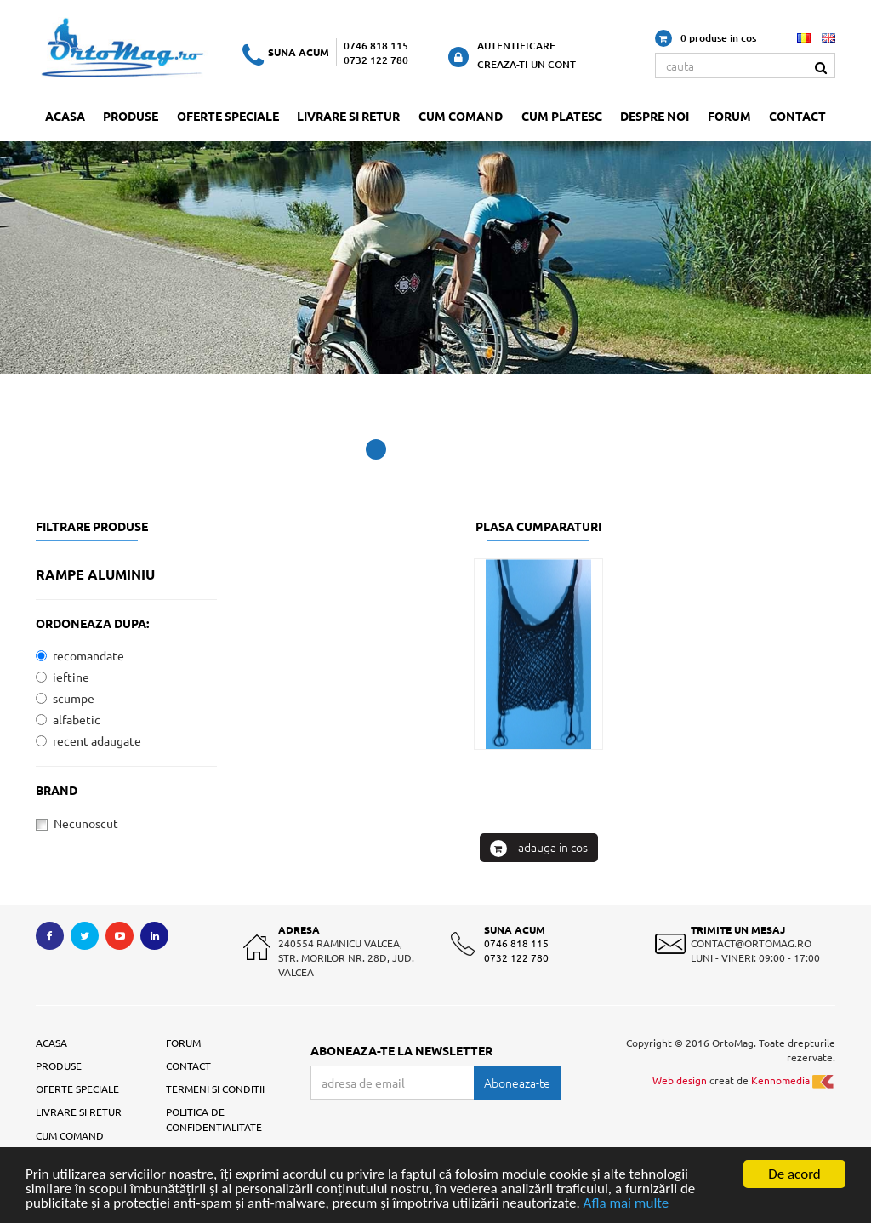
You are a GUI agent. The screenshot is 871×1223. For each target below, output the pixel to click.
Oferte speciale (228, 115)
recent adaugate (88, 740)
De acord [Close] (794, 1174)
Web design (679, 1080)
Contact (797, 115)
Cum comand (460, 115)
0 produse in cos (705, 38)
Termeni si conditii (215, 1088)
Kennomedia (793, 1080)
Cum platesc (561, 115)
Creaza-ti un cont (526, 64)
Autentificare (516, 45)
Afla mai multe (626, 1203)
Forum (729, 115)
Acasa (65, 115)
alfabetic (68, 719)
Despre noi (654, 115)
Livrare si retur (348, 115)
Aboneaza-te (517, 1082)
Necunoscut (77, 823)
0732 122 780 (376, 60)
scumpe (65, 698)
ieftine (62, 676)
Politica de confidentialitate (214, 1119)
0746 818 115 (376, 45)
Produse (130, 115)
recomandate (80, 655)
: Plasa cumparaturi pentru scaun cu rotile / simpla (539, 988)
